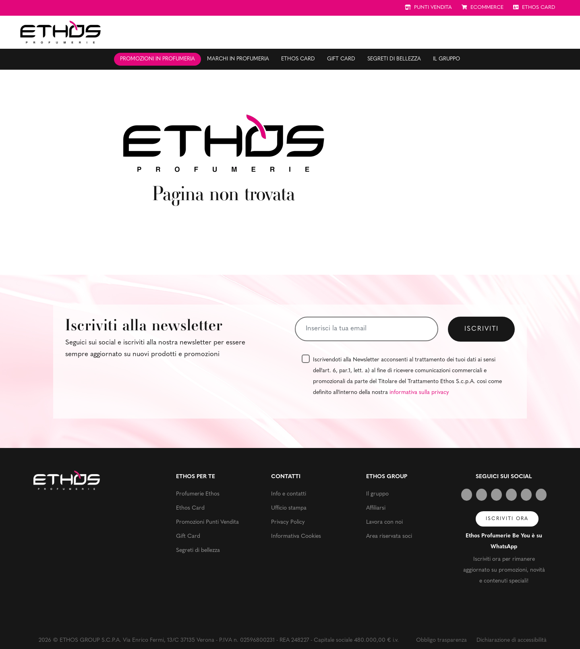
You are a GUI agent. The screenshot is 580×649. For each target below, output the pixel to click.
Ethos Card (298, 59)
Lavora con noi (384, 522)
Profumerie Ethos (198, 494)
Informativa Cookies (296, 536)
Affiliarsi (375, 508)
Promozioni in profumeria (157, 59)
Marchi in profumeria (238, 59)
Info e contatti (288, 494)
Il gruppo (446, 59)
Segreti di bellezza (394, 59)
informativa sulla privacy (419, 393)
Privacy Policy (288, 522)
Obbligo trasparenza (441, 640)
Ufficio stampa (289, 508)
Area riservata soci (389, 536)
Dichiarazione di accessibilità (511, 640)
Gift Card (341, 59)
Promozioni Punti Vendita (207, 522)
